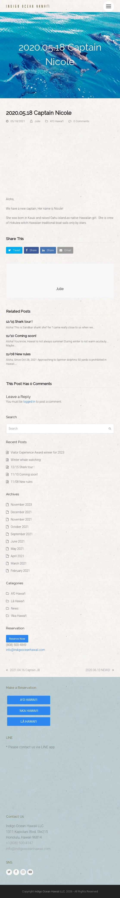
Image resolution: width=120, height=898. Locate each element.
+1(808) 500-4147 (19, 843)
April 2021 (17, 556)
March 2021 (19, 563)
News (15, 608)
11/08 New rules (18, 354)
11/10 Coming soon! (21, 336)
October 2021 (20, 527)
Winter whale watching (26, 459)
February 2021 (20, 570)
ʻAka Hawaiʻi (18, 615)
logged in (29, 401)
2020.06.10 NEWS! (100, 670)
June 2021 (18, 541)
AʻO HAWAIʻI (28, 700)
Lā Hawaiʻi (17, 601)
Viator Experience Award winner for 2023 (37, 452)
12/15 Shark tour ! (19, 322)
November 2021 (21, 519)
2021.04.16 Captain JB (23, 670)
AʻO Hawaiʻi (56, 121)
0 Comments (81, 121)
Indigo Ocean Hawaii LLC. (49, 891)
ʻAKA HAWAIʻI (28, 711)
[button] (108, 6)
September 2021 (22, 534)
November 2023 (21, 504)
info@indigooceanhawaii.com (25, 650)
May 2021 (17, 548)
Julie (38, 121)
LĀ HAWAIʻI (29, 721)
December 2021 (21, 512)
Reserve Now (17, 638)
